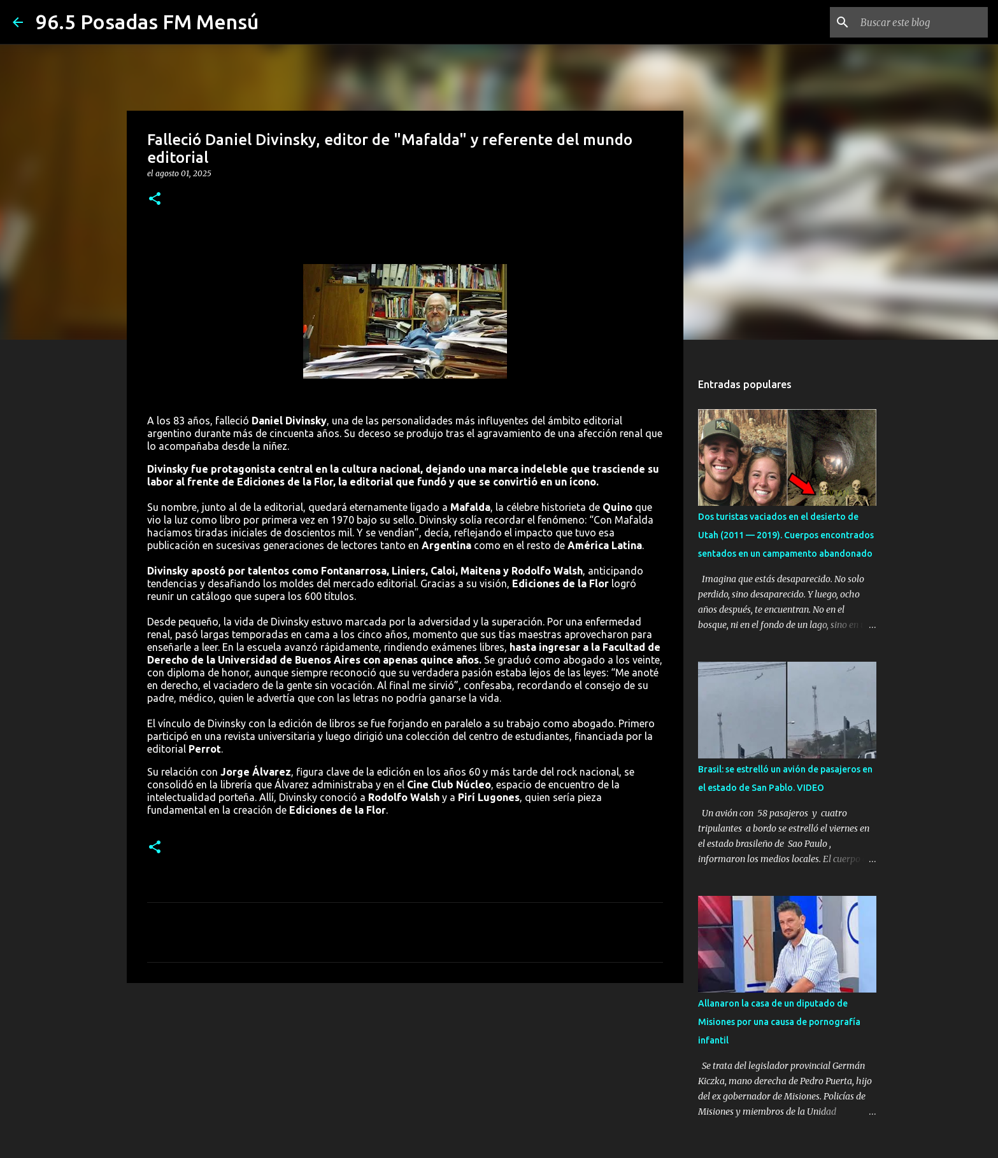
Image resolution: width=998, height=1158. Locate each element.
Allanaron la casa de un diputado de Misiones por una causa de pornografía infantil (779, 1021)
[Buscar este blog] (921, 22)
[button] (154, 199)
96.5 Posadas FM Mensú (147, 21)
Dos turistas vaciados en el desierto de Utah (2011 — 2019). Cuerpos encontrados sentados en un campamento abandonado (786, 535)
